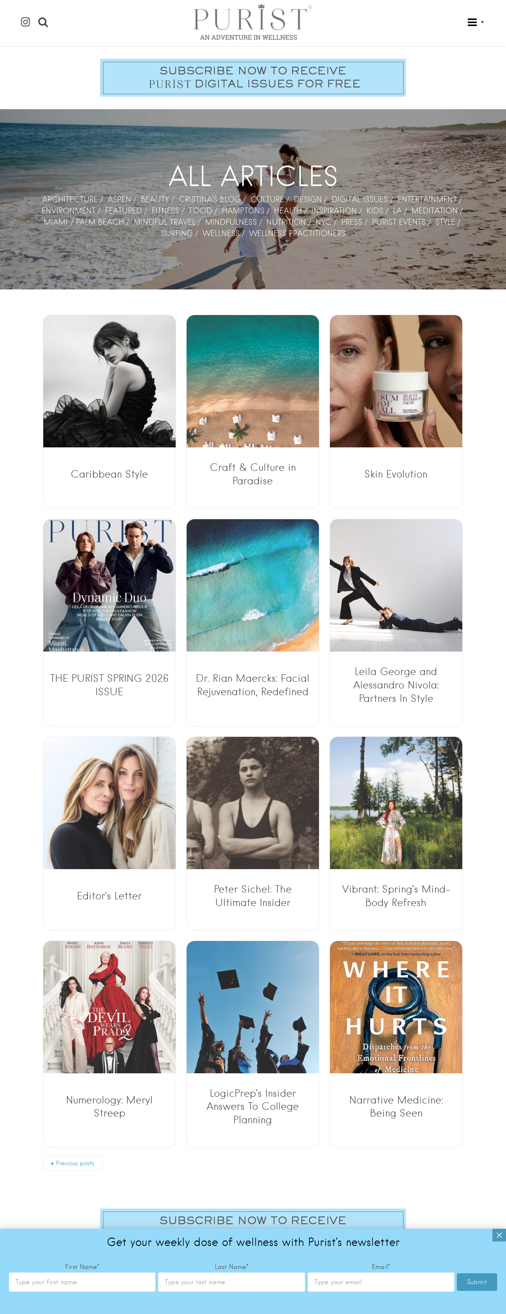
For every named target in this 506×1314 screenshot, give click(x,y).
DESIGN (308, 199)
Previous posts (75, 1163)
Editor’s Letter (109, 896)
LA (397, 210)
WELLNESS (221, 233)
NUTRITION (286, 222)
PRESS (351, 222)
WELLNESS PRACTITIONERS (297, 233)
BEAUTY (155, 199)
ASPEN (119, 199)
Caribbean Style (109, 474)
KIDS (374, 210)
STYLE (445, 222)
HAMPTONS (243, 210)
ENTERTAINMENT (427, 199)
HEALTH (288, 210)
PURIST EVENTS (399, 222)
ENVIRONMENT (68, 210)
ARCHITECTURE (70, 199)
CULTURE (267, 199)
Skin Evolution (395, 474)
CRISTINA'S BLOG (210, 199)
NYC (324, 222)
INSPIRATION (334, 210)
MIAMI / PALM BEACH (84, 222)
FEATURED (123, 210)
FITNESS (165, 210)
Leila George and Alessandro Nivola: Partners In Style (396, 684)
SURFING (177, 233)
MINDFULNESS (231, 222)
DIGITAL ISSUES (360, 199)
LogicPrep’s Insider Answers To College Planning (252, 1106)
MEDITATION (434, 210)
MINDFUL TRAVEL (164, 222)
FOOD (200, 210)
